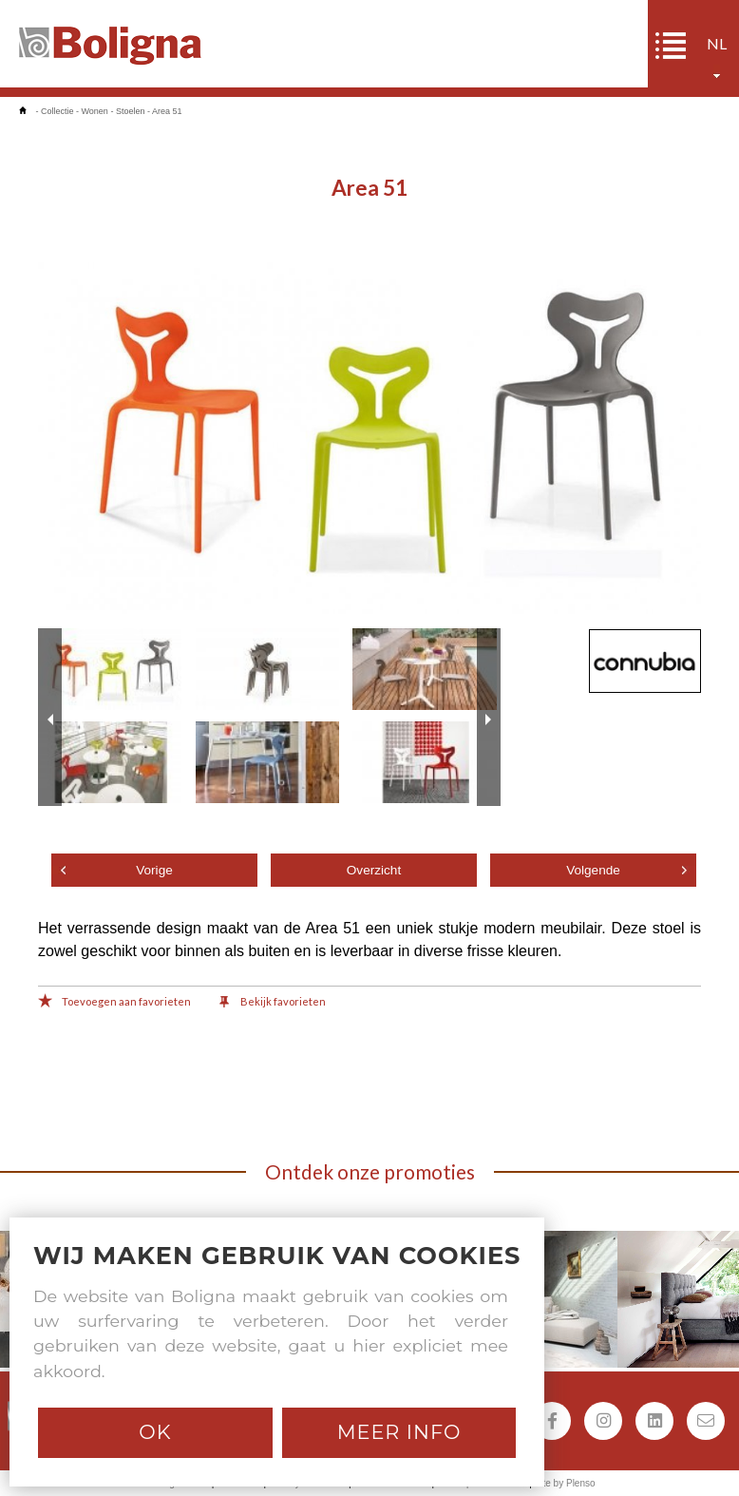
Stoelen (130, 111)
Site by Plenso (565, 1483)
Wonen (95, 111)
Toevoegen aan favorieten (114, 1002)
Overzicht (374, 870)
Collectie (57, 111)
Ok (155, 1432)
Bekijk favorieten (272, 1002)
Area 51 (167, 111)
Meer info (399, 1432)
